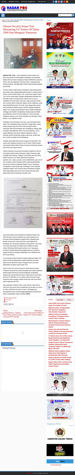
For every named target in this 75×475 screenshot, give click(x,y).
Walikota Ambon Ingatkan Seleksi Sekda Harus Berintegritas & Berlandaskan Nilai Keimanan (59, 353)
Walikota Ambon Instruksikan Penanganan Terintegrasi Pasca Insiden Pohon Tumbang (59, 316)
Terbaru (50, 299)
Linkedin (61, 1)
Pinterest (64, 1)
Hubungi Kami (42, 1)
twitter (56, 1)
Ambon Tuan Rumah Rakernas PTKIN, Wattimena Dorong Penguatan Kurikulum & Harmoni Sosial (61, 331)
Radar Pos (29, 473)
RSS (67, 1)
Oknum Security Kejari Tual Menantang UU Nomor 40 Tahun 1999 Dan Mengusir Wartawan (21, 29)
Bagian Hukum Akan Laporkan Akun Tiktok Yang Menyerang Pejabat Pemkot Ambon (60, 364)
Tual (6, 301)
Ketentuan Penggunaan (28, 1)
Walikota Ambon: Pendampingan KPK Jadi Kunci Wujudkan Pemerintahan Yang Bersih (59, 310)
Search (73, 15)
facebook (53, 1)
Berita (69, 300)
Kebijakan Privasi (14, 1)
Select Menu (3, 15)
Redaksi (4, 1)
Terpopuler (60, 300)
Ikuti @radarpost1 (56, 465)
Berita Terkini (8, 299)
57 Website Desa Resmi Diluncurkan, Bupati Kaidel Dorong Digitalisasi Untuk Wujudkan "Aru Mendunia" (60, 338)
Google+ (59, 1)
